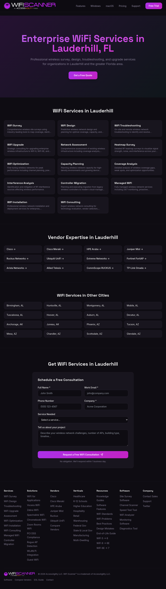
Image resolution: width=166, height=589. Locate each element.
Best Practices (104, 523)
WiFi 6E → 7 (102, 548)
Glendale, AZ (134, 333)
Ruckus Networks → (18, 258)
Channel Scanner (129, 505)
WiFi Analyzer (127, 514)
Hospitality (79, 511)
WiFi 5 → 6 (102, 538)
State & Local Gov (82, 530)
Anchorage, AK (15, 324)
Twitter (146, 506)
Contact (49, 580)
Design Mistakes (105, 528)
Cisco (53, 496)
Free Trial (154, 5)
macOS (110, 6)
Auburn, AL (93, 315)
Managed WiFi (11, 535)
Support (136, 6)
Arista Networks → (17, 268)
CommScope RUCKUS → (100, 268)
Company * (90, 400)
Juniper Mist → (135, 249)
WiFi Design (10, 501)
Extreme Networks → (98, 258)
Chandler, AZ (54, 333)
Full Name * (44, 387)
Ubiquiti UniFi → (55, 258)
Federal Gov (79, 525)
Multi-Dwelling (81, 540)
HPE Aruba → (94, 249)
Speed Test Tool (128, 510)
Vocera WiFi (33, 505)
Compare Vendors (23, 580)
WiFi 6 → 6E (102, 543)
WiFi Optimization (13, 520)
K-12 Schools (80, 501)
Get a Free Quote (83, 75)
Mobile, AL (132, 305)
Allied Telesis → (55, 268)
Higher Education (82, 506)
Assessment (10, 515)
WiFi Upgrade (11, 511)
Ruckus (54, 515)
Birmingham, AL (15, 305)
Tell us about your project (51, 427)
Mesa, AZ (12, 333)
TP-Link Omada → (136, 268)
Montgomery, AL (95, 305)
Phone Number (46, 400)
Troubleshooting (12, 506)
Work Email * (91, 387)
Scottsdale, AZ (94, 333)
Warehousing (80, 520)
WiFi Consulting (12, 530)
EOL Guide (39, 580)
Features (80, 6)
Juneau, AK (53, 324)
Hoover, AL (53, 315)
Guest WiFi (33, 559)
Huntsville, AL (54, 305)
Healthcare (79, 496)
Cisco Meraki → (55, 249)
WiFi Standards (104, 513)
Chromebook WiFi (36, 519)
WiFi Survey (10, 496)
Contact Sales (150, 496)
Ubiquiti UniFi (57, 520)
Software (8, 580)
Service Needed (46, 414)
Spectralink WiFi (35, 514)
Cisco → (11, 249)
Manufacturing (81, 535)
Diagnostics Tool (128, 528)
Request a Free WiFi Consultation (83, 454)
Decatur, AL (133, 315)
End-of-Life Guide (106, 533)
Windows (96, 6)
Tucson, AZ (133, 324)
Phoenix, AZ (93, 324)
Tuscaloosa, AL (15, 315)
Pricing (122, 6)
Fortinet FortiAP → (136, 258)
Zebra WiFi (33, 510)
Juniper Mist (57, 511)
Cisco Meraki (57, 501)
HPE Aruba (56, 506)
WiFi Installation (12, 525)
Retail (76, 515)
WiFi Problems (104, 518)
